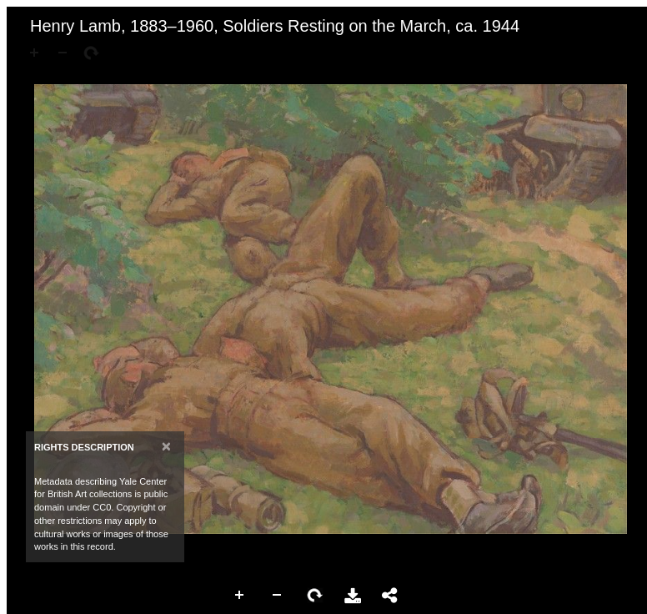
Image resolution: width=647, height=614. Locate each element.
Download (352, 595)
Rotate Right (315, 595)
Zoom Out (277, 595)
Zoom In (240, 595)
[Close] (166, 446)
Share (390, 595)
